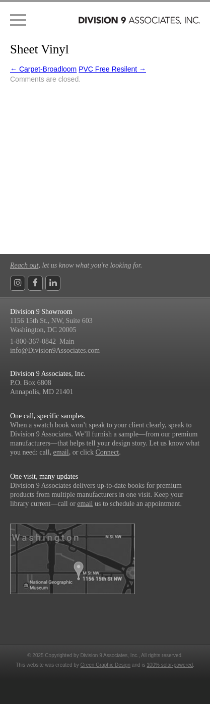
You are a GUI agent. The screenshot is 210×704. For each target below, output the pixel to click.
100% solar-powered (170, 665)
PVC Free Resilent (112, 69)
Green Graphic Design (106, 665)
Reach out (24, 265)
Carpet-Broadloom (43, 69)
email (61, 452)
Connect (107, 452)
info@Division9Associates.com (55, 350)
